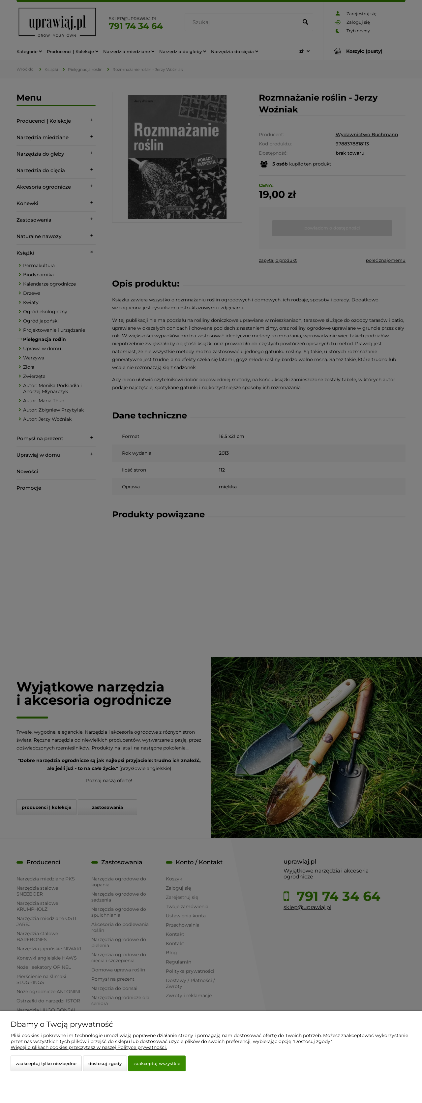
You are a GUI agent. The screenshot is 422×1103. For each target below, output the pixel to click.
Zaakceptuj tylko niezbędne (46, 1063)
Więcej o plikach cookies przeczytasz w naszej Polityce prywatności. (89, 1047)
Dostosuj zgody (105, 1063)
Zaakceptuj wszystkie (157, 1063)
